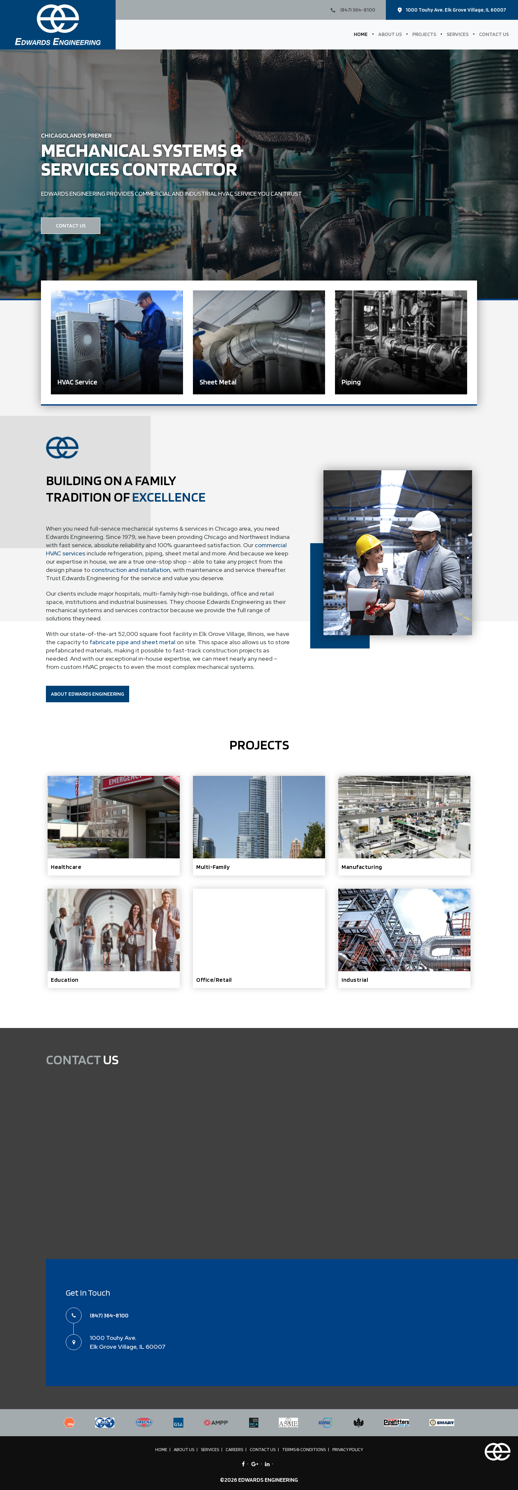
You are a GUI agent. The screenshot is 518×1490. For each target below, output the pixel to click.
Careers (234, 1449)
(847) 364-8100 (353, 10)
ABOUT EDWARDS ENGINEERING (87, 694)
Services (457, 34)
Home (361, 34)
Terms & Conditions (304, 1449)
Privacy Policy (347, 1449)
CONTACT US (71, 225)
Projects (424, 34)
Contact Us (494, 34)
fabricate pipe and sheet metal (132, 642)
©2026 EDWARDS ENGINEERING (259, 1479)
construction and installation (130, 570)
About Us (390, 34)
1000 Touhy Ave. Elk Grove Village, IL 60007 (452, 10)
